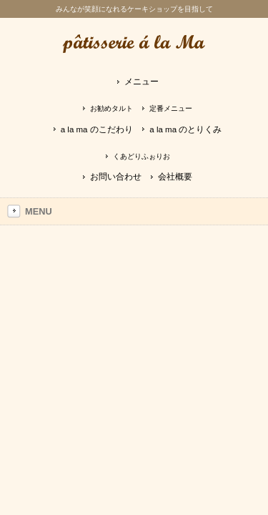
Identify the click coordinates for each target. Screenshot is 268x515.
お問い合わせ (116, 176)
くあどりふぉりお (141, 156)
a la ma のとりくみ (185, 129)
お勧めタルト (111, 108)
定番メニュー (170, 108)
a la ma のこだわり (97, 129)
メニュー (141, 81)
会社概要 (175, 176)
